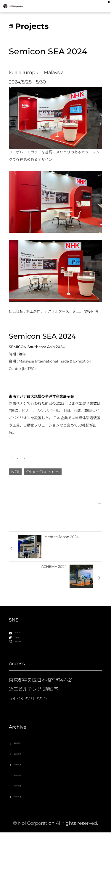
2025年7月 (25, 776)
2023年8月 (25, 817)
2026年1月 (25, 762)
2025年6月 (25, 790)
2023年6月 (25, 830)
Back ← (95, 502)
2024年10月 (26, 803)
